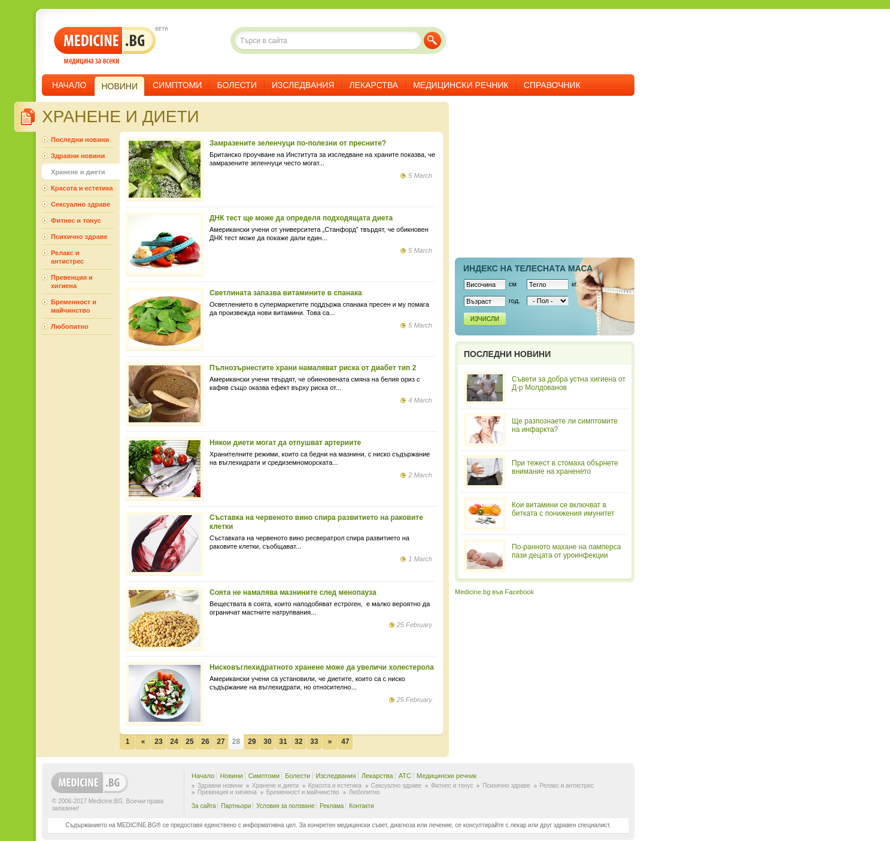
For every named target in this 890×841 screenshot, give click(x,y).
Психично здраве (79, 236)
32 (298, 741)
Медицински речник (461, 85)
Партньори (236, 806)
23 (158, 741)
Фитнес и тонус (76, 220)
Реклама (332, 806)
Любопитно (70, 326)
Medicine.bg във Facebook (494, 591)
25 (189, 741)
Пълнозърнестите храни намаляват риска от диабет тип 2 (312, 368)
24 (174, 741)
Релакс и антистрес (67, 257)
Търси (432, 40)
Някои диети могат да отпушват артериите (285, 442)
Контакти (361, 806)
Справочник (552, 85)
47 (345, 741)
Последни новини (80, 139)
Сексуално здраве (80, 204)
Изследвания (303, 85)
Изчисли (484, 319)
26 (205, 741)
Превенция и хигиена (72, 281)
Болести (237, 85)
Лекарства (374, 85)
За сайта (204, 806)
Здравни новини (78, 155)
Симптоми (177, 85)
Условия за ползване (285, 806)
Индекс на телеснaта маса (528, 268)
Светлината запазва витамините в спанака (285, 293)
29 (252, 741)
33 (314, 741)
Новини (231, 775)
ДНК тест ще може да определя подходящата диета (301, 218)
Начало (69, 85)
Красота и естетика (82, 188)
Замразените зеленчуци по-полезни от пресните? (297, 143)
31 (283, 741)
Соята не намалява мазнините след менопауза (292, 592)
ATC (405, 775)
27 (220, 741)
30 (267, 741)
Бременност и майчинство (73, 306)
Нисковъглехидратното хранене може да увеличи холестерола (321, 667)
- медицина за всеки (105, 46)
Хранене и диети (78, 172)
